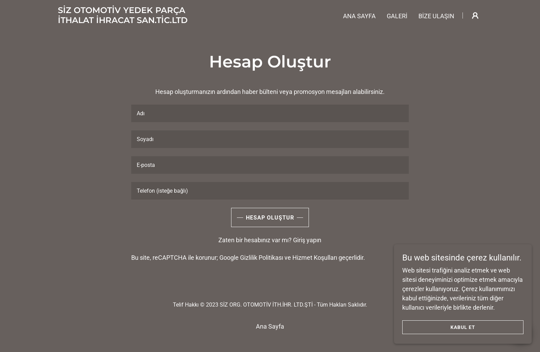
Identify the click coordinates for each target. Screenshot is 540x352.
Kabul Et (462, 327)
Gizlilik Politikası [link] (261, 257)
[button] (475, 15)
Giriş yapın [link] (307, 240)
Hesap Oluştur (270, 217)
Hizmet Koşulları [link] (314, 257)
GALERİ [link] (397, 16)
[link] (123, 20)
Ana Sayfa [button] (270, 326)
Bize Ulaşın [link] (436, 16)
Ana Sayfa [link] (359, 16)
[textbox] (269, 113)
